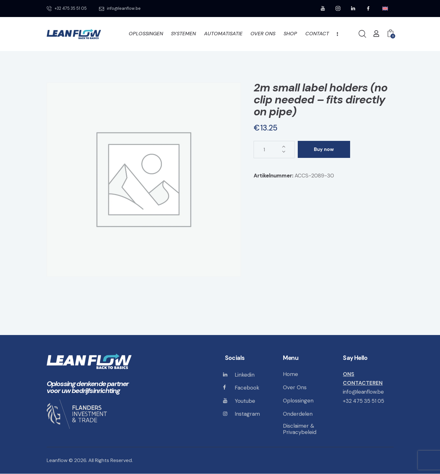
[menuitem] (385, 9)
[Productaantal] (274, 149)
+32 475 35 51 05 (364, 400)
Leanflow (57, 460)
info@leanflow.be (364, 391)
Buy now (325, 149)
